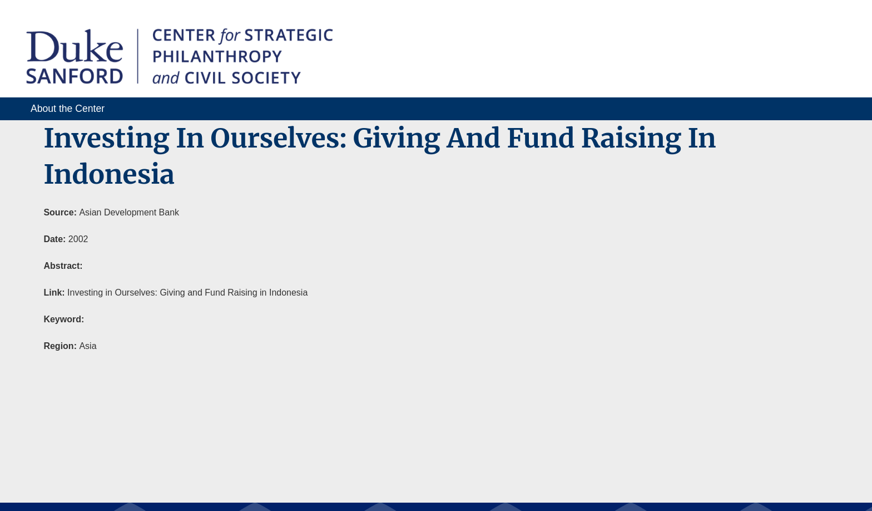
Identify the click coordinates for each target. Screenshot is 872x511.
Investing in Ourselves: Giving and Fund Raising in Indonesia (187, 292)
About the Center (68, 108)
